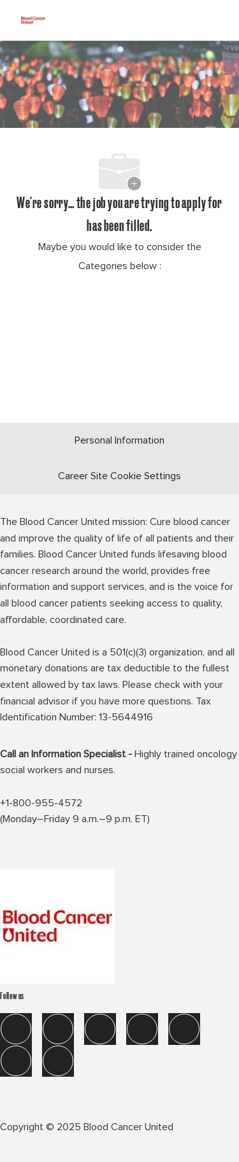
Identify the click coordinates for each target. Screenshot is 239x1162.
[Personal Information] (119, 440)
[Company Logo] (33, 18)
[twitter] (100, 1029)
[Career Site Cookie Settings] (119, 476)
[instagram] (142, 1029)
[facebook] (16, 1029)
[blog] (58, 1061)
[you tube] (16, 1061)
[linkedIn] (58, 1029)
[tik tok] (184, 1029)
